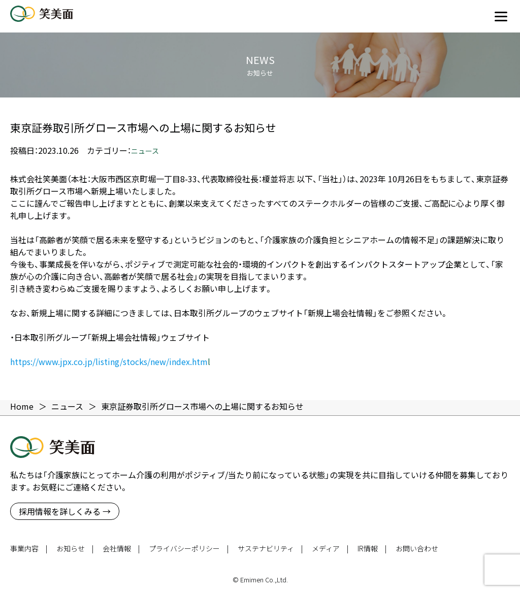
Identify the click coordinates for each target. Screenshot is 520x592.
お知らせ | (74, 548)
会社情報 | (121, 548)
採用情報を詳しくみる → (65, 511)
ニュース (145, 151)
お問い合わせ (417, 548)
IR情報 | (372, 548)
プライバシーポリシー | (189, 548)
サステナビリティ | (270, 548)
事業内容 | (28, 548)
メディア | (330, 548)
